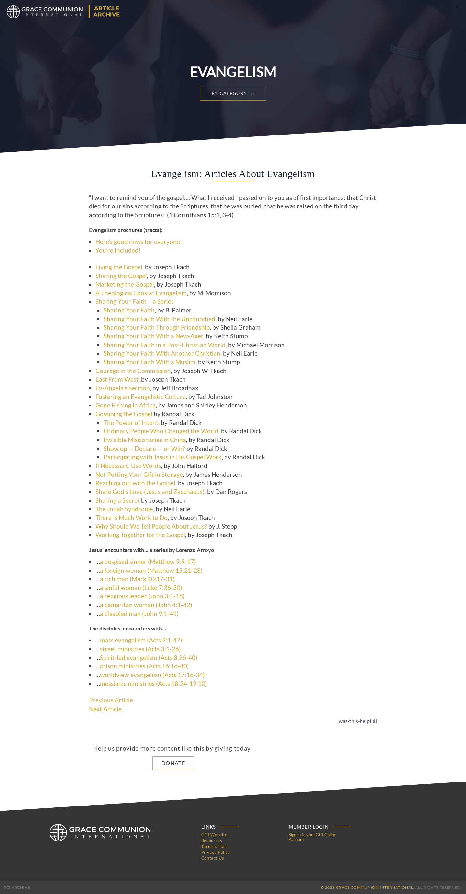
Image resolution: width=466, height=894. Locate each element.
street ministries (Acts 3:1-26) (140, 649)
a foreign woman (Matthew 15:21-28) (151, 570)
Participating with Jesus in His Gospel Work (163, 457)
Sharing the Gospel (121, 275)
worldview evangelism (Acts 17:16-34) (152, 674)
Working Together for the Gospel (140, 534)
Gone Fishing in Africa (125, 405)
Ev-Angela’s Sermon (122, 388)
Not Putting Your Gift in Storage (139, 474)
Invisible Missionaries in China (145, 439)
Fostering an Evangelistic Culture (140, 396)
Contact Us (212, 858)
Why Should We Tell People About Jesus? (151, 526)
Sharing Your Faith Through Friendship (157, 327)
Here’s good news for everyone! (138, 241)
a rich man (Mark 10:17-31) (137, 578)
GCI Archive (16, 887)
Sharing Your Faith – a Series (134, 301)
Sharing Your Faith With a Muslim (149, 362)
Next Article (105, 708)
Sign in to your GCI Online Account (312, 837)
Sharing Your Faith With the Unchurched (159, 319)
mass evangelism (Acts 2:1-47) (141, 640)
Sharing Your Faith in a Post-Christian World (165, 344)
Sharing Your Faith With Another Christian (162, 353)
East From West (117, 379)
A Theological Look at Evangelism (141, 293)
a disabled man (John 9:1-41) (139, 613)
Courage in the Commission (133, 370)
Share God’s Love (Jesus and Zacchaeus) (150, 491)
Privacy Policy (215, 852)
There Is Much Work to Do (131, 517)
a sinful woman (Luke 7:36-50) (141, 587)
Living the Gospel (118, 267)
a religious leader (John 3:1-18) (142, 596)
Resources (211, 840)
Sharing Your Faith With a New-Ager (153, 336)
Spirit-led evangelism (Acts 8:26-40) (148, 657)
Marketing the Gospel (124, 284)
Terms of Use (214, 846)
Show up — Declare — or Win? (144, 448)
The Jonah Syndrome (124, 508)
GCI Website (214, 834)
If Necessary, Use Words (128, 465)
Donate (173, 763)
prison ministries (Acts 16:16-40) (144, 666)
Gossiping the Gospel (123, 414)
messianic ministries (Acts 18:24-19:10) (153, 683)
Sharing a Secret (117, 500)
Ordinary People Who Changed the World (161, 431)
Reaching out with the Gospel (135, 483)
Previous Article (111, 700)
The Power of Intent (131, 422)
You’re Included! (118, 250)
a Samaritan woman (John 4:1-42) (146, 604)
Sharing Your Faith (129, 310)
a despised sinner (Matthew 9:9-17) (148, 561)
